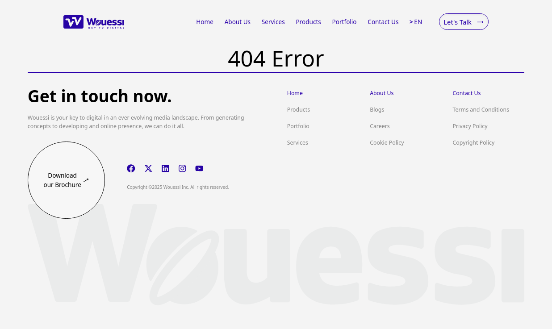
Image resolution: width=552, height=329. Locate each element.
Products (298, 109)
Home (295, 93)
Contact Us (467, 93)
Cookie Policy (387, 142)
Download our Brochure (66, 179)
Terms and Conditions (481, 109)
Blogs (377, 109)
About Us (381, 93)
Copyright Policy (474, 142)
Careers (380, 126)
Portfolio (298, 126)
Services (297, 142)
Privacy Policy (470, 126)
